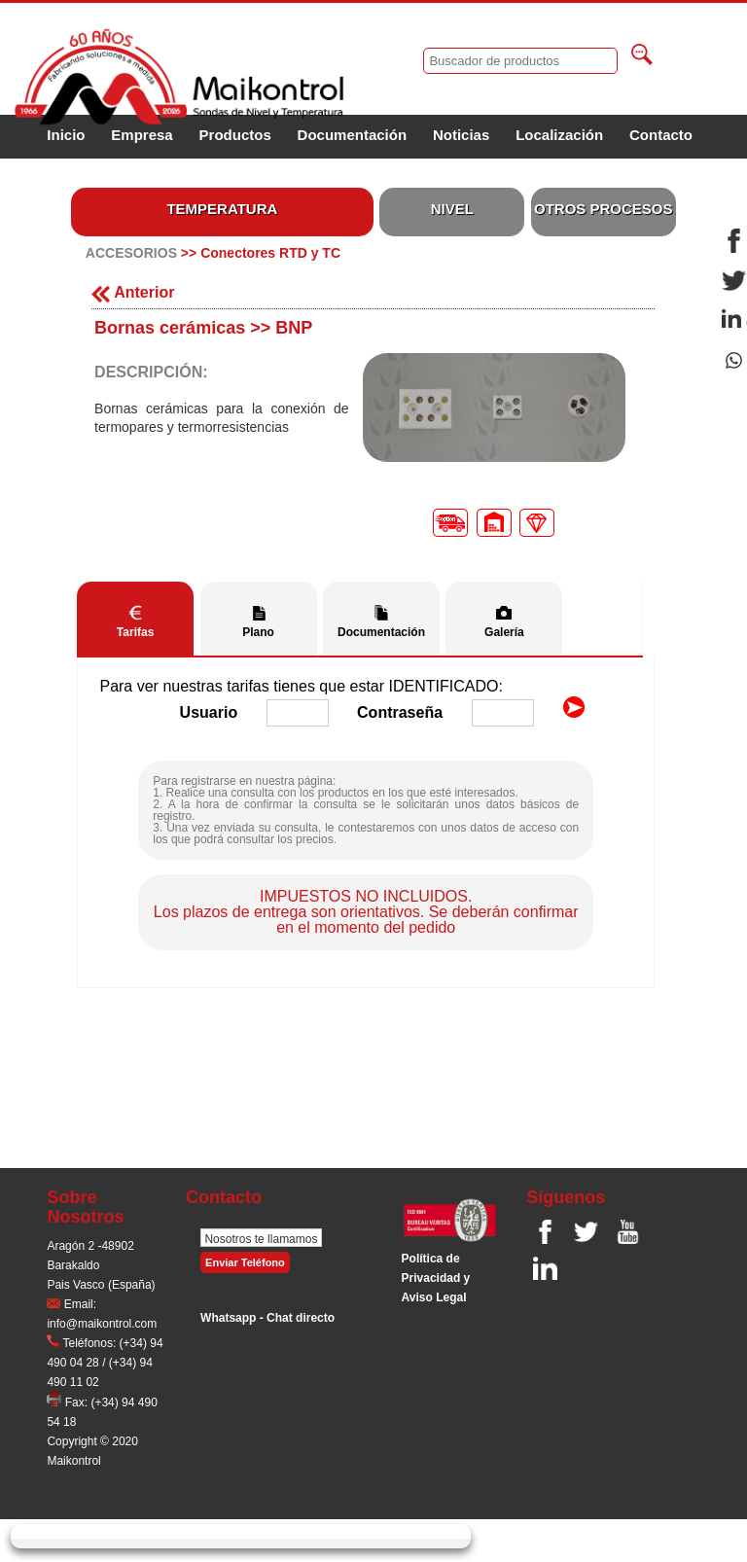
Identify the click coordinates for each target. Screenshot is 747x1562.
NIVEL (452, 208)
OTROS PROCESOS (603, 208)
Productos (235, 134)
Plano (258, 632)
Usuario (209, 712)
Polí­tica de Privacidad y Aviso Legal (436, 1278)
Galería (504, 632)
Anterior (132, 292)
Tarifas (135, 632)
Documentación (353, 134)
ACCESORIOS (131, 253)
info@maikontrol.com (102, 1324)
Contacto (661, 134)
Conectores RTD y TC (270, 253)
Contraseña (400, 712)
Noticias (461, 134)
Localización (559, 134)
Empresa (141, 134)
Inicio (66, 134)
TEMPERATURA (221, 208)
